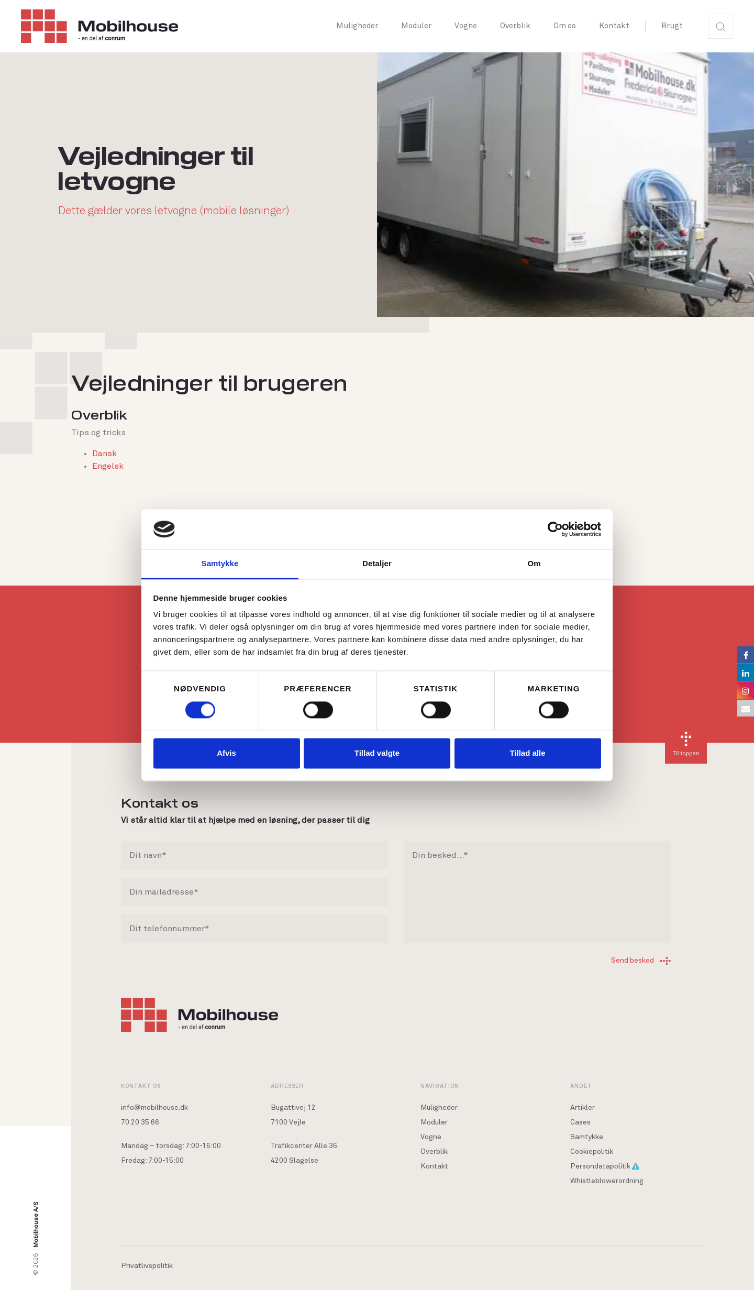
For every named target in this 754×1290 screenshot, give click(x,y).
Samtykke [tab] (220, 563)
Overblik (515, 26)
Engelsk (108, 466)
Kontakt (614, 26)
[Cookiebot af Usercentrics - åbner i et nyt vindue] (555, 529)
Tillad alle (527, 753)
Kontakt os (141, 1085)
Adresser (287, 1085)
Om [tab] (533, 563)
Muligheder (357, 26)
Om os (564, 26)
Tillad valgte (377, 753)
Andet (581, 1085)
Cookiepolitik (591, 1151)
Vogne (465, 26)
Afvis (226, 753)
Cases (580, 1122)
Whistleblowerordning (607, 1181)
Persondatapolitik (604, 1166)
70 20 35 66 (140, 1122)
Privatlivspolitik (147, 1266)
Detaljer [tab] (377, 563)
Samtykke (586, 1137)
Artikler (582, 1107)
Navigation (439, 1085)
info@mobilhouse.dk (154, 1107)
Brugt (672, 26)
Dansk (104, 453)
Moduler (416, 26)
